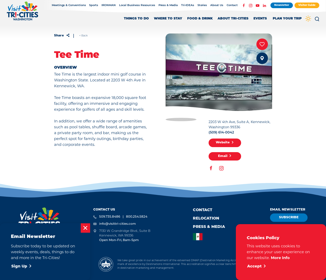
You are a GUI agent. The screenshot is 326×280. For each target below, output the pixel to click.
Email (225, 156)
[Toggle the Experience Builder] (287, 20)
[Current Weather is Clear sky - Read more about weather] (308, 19)
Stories (202, 5)
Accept (256, 266)
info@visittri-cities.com (117, 224)
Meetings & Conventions (69, 5)
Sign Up (21, 266)
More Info (280, 258)
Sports (93, 5)
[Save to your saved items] (262, 44)
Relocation (206, 219)
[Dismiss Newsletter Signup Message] (85, 228)
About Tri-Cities (233, 18)
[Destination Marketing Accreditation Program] (105, 264)
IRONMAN (108, 5)
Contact (232, 5)
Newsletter (281, 5)
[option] (199, 236)
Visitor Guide (307, 5)
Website (225, 142)
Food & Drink (200, 18)
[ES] (199, 236)
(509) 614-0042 (221, 132)
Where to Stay (168, 18)
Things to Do (136, 18)
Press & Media (168, 5)
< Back (83, 35)
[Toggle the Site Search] (317, 20)
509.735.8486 (109, 216)
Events (260, 18)
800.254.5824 (136, 216)
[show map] (262, 58)
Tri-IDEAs (187, 5)
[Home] (22, 13)
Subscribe (289, 217)
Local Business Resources (137, 5)
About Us (216, 5)
